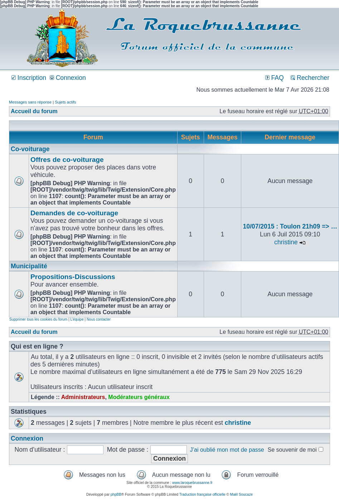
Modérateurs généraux (139, 397)
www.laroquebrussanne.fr (192, 483)
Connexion (68, 77)
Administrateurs (83, 397)
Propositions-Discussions (72, 276)
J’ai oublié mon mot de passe (227, 450)
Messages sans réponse (30, 102)
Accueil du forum (34, 111)
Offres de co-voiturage (67, 159)
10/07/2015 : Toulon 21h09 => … (290, 226)
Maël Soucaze (241, 494)
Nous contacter (99, 319)
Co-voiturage (30, 149)
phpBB (116, 494)
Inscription (28, 77)
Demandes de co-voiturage (74, 213)
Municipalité (29, 266)
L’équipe (76, 319)
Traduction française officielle (202, 494)
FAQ (274, 77)
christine (286, 242)
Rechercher (310, 77)
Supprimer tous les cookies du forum (38, 319)
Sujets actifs (65, 102)
